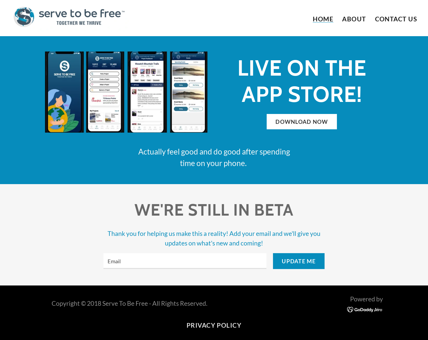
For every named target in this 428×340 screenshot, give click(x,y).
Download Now (301, 121)
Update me (299, 261)
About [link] (354, 19)
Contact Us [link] (396, 19)
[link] (70, 17)
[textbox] (184, 261)
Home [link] (323, 19)
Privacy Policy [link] (214, 325)
